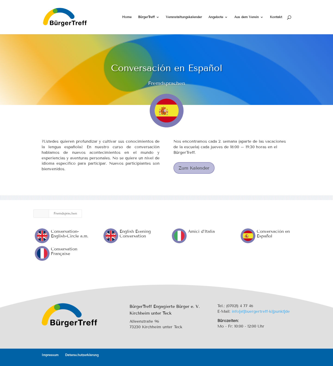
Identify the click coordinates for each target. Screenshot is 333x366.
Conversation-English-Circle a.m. (69, 234)
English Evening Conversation (135, 234)
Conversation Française (64, 251)
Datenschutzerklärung (82, 355)
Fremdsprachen (65, 213)
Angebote (215, 17)
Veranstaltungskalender (184, 17)
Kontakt (276, 17)
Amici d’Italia (201, 231)
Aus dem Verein (246, 17)
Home (127, 17)
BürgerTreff (146, 17)
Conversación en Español (273, 234)
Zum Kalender (194, 168)
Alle (41, 213)
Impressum (50, 355)
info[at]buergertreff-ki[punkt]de (261, 311)
